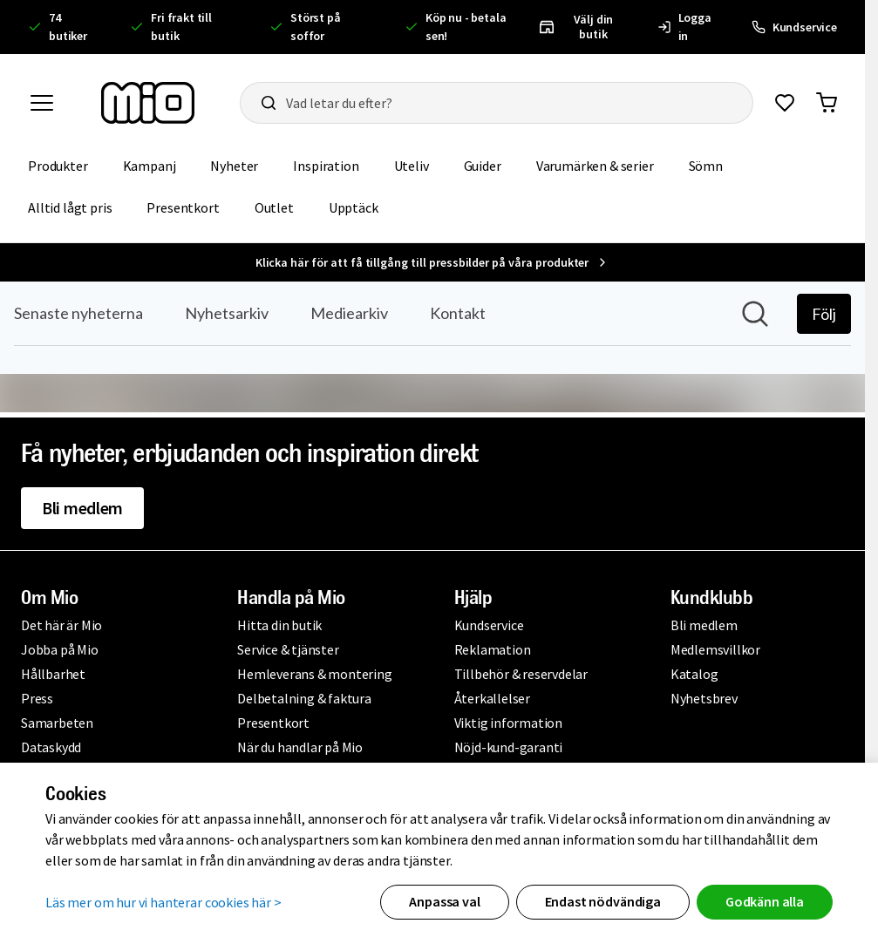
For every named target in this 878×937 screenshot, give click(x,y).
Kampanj (149, 165)
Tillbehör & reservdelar (521, 673)
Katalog (694, 673)
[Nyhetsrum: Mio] (432, 347)
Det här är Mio (61, 625)
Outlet (274, 207)
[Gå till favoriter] (784, 102)
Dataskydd (51, 747)
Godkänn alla (764, 901)
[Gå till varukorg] (826, 102)
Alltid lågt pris (70, 207)
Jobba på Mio (60, 649)
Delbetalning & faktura (304, 698)
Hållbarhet (53, 673)
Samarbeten (57, 722)
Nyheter (234, 165)
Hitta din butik (279, 625)
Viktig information (508, 722)
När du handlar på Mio (300, 747)
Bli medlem (82, 508)
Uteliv (411, 165)
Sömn (706, 165)
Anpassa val (444, 901)
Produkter (58, 165)
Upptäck (353, 207)
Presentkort (182, 207)
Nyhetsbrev (704, 698)
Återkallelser (492, 698)
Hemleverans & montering (314, 673)
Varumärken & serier (595, 165)
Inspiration (325, 165)
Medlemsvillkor (715, 649)
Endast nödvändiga (603, 901)
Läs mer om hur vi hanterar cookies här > (163, 902)
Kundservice (489, 625)
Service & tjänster (287, 649)
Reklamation (492, 649)
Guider (482, 165)
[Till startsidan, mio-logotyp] (147, 103)
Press (37, 698)
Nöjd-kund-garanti (508, 747)
